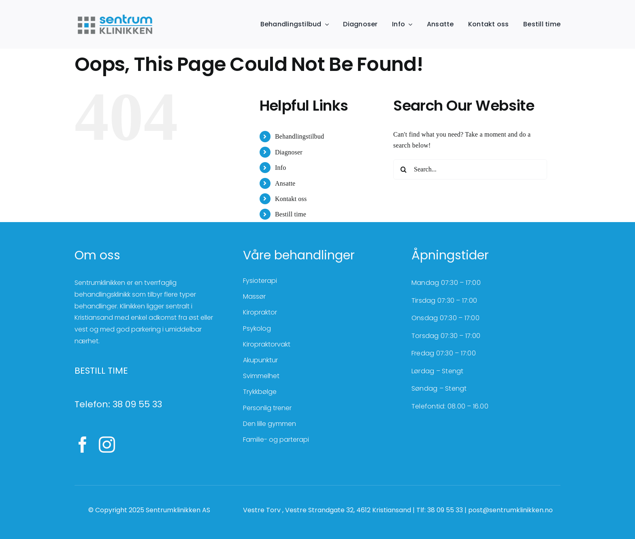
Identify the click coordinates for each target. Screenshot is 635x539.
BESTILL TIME (101, 370)
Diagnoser (289, 152)
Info (280, 167)
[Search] (403, 169)
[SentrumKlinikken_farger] (115, 15)
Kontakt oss (291, 198)
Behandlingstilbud (299, 136)
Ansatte (285, 183)
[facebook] (83, 444)
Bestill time (290, 214)
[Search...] (470, 169)
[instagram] (107, 444)
